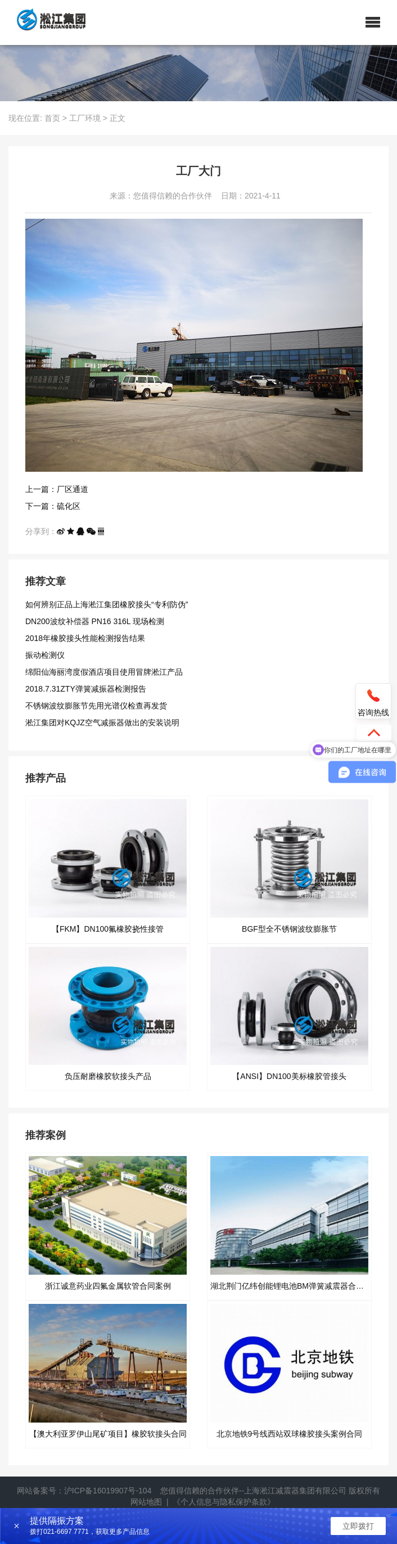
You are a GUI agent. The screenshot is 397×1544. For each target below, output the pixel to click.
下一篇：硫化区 (52, 506)
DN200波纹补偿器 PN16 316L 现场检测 (94, 621)
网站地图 (146, 1501)
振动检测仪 (45, 655)
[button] (373, 22)
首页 (52, 118)
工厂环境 (85, 118)
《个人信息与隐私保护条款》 (224, 1501)
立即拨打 (358, 1526)
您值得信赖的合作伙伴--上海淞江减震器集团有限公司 (253, 1490)
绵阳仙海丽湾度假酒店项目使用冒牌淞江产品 (104, 671)
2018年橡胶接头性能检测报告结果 (85, 638)
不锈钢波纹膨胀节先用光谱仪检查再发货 (96, 705)
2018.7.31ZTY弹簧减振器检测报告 (85, 688)
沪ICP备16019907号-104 (108, 1490)
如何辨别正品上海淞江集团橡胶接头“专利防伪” (106, 604)
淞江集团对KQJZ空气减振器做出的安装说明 (102, 722)
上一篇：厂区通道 (56, 489)
